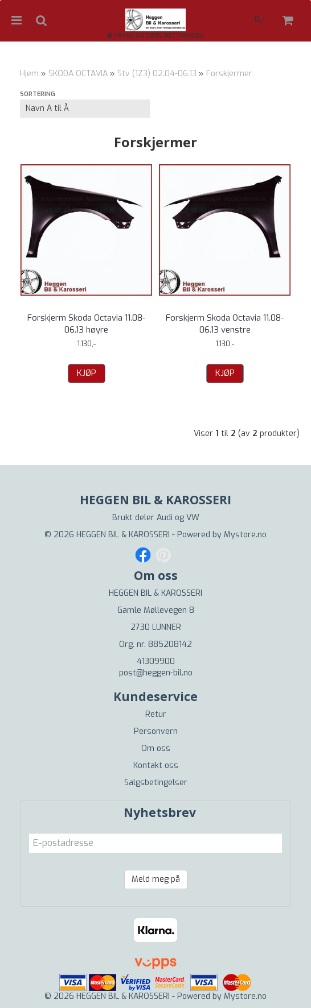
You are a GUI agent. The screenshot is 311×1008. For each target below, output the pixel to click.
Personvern (156, 731)
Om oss (155, 748)
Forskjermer (229, 73)
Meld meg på (156, 879)
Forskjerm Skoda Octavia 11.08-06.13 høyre (86, 323)
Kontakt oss (155, 765)
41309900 (156, 661)
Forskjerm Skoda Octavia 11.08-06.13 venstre (225, 323)
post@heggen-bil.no (156, 672)
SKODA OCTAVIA (78, 73)
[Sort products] (85, 108)
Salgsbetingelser (155, 782)
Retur (155, 714)
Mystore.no (245, 534)
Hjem (29, 73)
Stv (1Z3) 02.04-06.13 (157, 73)
